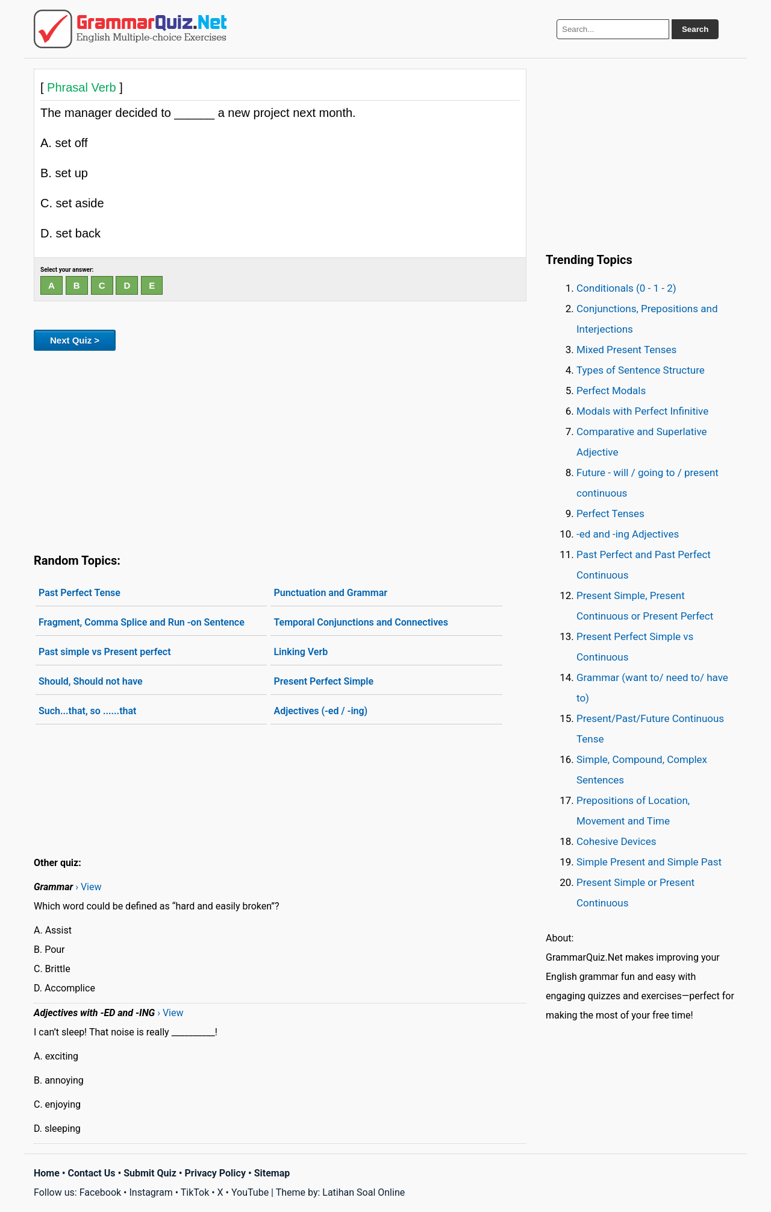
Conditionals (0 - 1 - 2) (626, 288)
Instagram (150, 1192)
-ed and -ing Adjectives (627, 534)
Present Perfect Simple (323, 681)
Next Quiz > (74, 340)
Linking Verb (300, 652)
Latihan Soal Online (363, 1192)
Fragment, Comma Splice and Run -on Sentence (142, 622)
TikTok (195, 1192)
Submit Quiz (149, 1173)
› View (88, 887)
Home (47, 1173)
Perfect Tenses (610, 513)
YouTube (250, 1192)
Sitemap (272, 1173)
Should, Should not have (91, 681)
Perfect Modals (611, 391)
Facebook (100, 1192)
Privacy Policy (215, 1173)
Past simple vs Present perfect (105, 652)
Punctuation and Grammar (330, 592)
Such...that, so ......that (87, 711)
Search (695, 29)
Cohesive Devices (616, 841)
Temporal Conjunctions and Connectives (360, 622)
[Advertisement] (280, 449)
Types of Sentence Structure (640, 370)
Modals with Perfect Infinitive (642, 411)
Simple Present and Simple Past (649, 862)
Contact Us (92, 1173)
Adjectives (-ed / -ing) (320, 711)
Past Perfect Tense (79, 592)
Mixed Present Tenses (626, 350)
